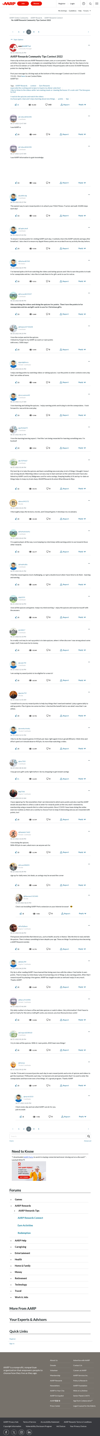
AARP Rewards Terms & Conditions (78, 1422)
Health (18, 1259)
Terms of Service (29, 1422)
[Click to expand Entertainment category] (12, 1253)
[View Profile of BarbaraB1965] (24, 261)
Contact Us (77, 1365)
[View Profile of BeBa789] (22, 962)
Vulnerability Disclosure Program (39, 1426)
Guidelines (72, 11)
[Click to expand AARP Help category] (12, 1241)
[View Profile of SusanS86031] (24, 865)
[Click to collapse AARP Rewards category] (12, 1206)
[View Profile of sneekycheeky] (24, 728)
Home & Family (23, 1265)
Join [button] (23, 3)
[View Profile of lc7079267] (22, 461)
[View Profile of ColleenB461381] (25, 117)
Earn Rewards (44, 86)
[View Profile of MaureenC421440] (31, 896)
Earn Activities (25, 1225)
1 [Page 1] (18, 32)
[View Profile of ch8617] (21, 630)
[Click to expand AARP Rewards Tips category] (15, 1211)
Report (66, 104)
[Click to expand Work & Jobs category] (12, 1297)
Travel (18, 1290)
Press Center (55, 1406)
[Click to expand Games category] (12, 1200)
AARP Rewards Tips (29, 1210)
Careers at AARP (80, 1370)
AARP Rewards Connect (53, 18)
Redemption (24, 1233)
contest (33, 86)
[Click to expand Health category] (12, 1260)
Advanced (87, 1141)
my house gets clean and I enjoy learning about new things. (32, 99)
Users (11, 1141)
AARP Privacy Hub (10, 1422)
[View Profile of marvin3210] (28, 1096)
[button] (97, 3)
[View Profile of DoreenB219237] (25, 294)
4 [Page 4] (33, 32)
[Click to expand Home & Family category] (12, 1266)
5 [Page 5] (38, 32)
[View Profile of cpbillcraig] (22, 196)
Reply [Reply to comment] (81, 134)
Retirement (21, 1278)
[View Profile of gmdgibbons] (23, 362)
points (60, 99)
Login (72, 4)
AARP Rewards (21, 86)
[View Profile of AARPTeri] (26, 46)
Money (18, 1272)
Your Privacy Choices (78, 1426)
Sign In (11, 1344)
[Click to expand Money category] (12, 1272)
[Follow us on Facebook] (6, 1432)
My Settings (62, 11)
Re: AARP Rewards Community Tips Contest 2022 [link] (31, 20)
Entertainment (22, 1253)
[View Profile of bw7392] (22, 761)
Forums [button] (86, 11)
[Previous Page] (13, 32)
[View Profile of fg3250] (21, 597)
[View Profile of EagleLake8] (23, 228)
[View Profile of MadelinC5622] (24, 832)
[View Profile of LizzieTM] (22, 663)
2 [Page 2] (23, 32)
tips (67, 99)
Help (83, 3)
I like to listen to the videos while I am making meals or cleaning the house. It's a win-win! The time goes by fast (50, 91)
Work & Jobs (21, 1297)
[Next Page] (88, 32)
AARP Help (20, 1240)
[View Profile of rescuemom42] (24, 395)
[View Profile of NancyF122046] (24, 1000)
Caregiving (20, 1246)
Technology (21, 1284)
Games (18, 1199)
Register (62, 4)
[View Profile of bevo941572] (23, 501)
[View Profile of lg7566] (21, 792)
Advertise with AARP (81, 1360)
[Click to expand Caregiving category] (12, 1247)
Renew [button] (36, 3)
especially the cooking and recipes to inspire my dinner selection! (35, 88)
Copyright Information (12, 1426)
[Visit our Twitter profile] (14, 1432)
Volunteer (54, 1370)
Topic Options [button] (18, 40)
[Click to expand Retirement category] (12, 1279)
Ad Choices (60, 1426)
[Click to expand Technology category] (12, 1285)
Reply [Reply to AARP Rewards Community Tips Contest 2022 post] (81, 104)
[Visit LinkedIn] (29, 1432)
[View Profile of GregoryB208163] (25, 1033)
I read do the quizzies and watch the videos (27, 96)
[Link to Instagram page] (21, 1432)
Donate (53, 1365)
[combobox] (50, 1136)
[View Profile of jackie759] (22, 693)
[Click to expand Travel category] (12, 1291)
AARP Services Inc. (80, 1375)
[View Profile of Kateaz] (21, 1063)
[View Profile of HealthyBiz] (22, 564)
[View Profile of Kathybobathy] (24, 532)
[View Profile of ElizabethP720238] (25, 327)
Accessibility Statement (50, 1422)
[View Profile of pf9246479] (23, 428)
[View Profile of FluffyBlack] (23, 926)
